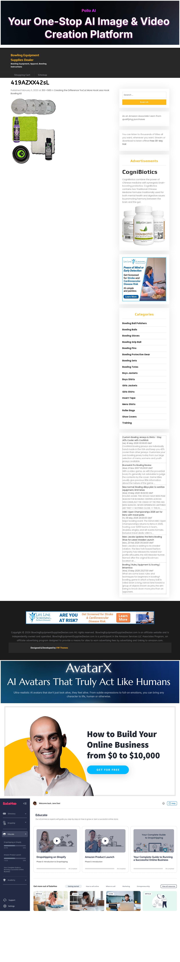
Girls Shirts (128, 391)
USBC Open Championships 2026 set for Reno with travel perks (142, 513)
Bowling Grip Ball (131, 342)
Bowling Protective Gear (136, 354)
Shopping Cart (22, 75)
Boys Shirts (128, 379)
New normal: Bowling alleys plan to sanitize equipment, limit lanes (143, 488)
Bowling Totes (130, 366)
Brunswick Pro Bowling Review (136, 465)
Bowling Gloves (131, 335)
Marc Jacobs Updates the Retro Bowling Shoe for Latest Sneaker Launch (142, 538)
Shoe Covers (129, 416)
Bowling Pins (129, 348)
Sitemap (42, 75)
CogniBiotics (139, 172)
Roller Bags (128, 410)
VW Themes (62, 648)
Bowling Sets (129, 360)
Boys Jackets (130, 373)
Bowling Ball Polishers (134, 323)
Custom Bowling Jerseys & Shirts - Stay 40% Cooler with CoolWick (141, 439)
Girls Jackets (129, 385)
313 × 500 (46, 90)
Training (127, 422)
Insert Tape (128, 397)
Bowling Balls (129, 329)
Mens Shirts (128, 404)
